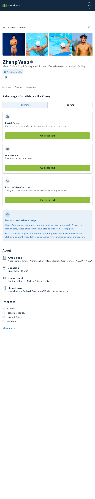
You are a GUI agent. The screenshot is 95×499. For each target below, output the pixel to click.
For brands (25, 104)
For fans (70, 104)
